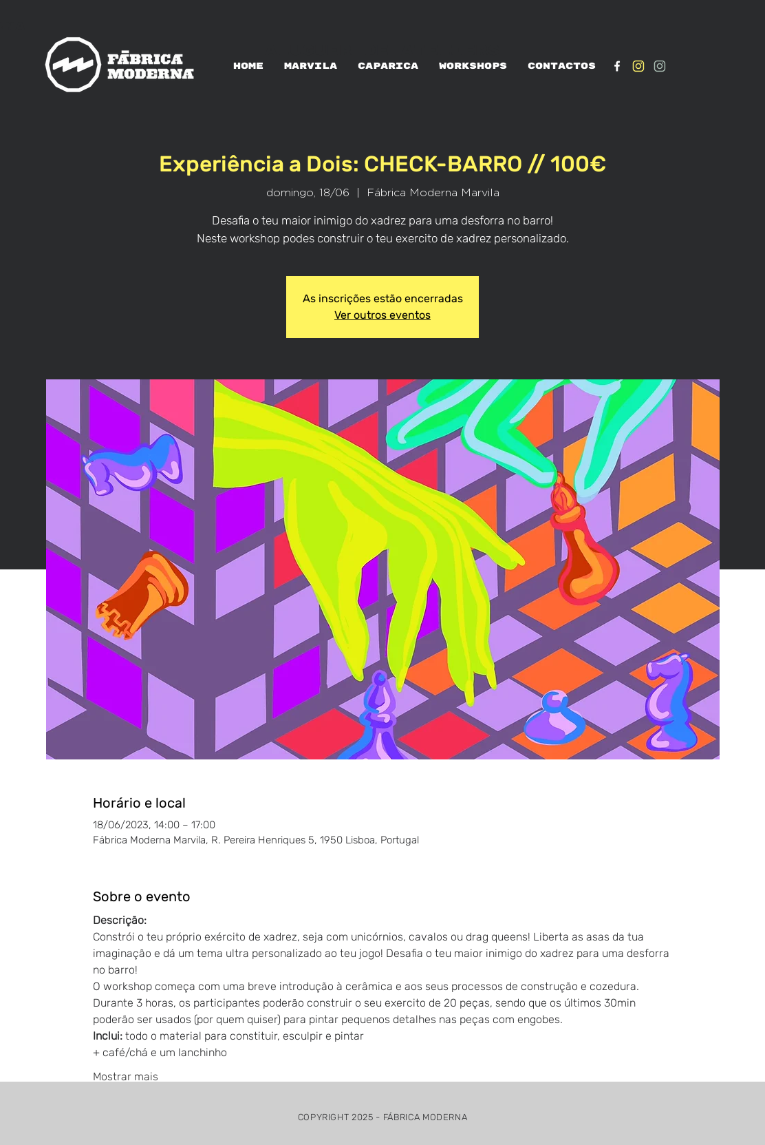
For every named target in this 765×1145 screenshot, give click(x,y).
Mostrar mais (125, 1076)
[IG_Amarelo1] (638, 66)
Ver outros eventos (382, 315)
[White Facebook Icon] (617, 66)
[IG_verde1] (660, 66)
